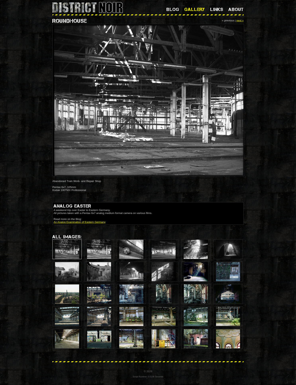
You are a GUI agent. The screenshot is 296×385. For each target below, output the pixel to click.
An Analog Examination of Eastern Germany (80, 222)
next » (240, 20)
